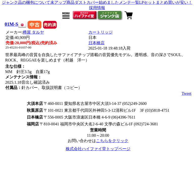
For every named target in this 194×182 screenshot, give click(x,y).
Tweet (186, 93)
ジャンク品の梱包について (26, 2)
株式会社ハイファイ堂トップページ (98, 149)
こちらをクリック (112, 141)
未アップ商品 (62, 2)
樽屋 (33, 32)
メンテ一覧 (129, 2)
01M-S (11, 24)
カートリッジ (100, 32)
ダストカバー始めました (97, 2)
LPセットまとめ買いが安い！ (165, 2)
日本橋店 (96, 43)
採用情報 (97, 8)
